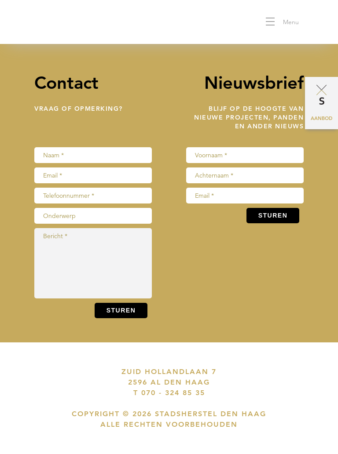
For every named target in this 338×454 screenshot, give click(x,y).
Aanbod (321, 118)
